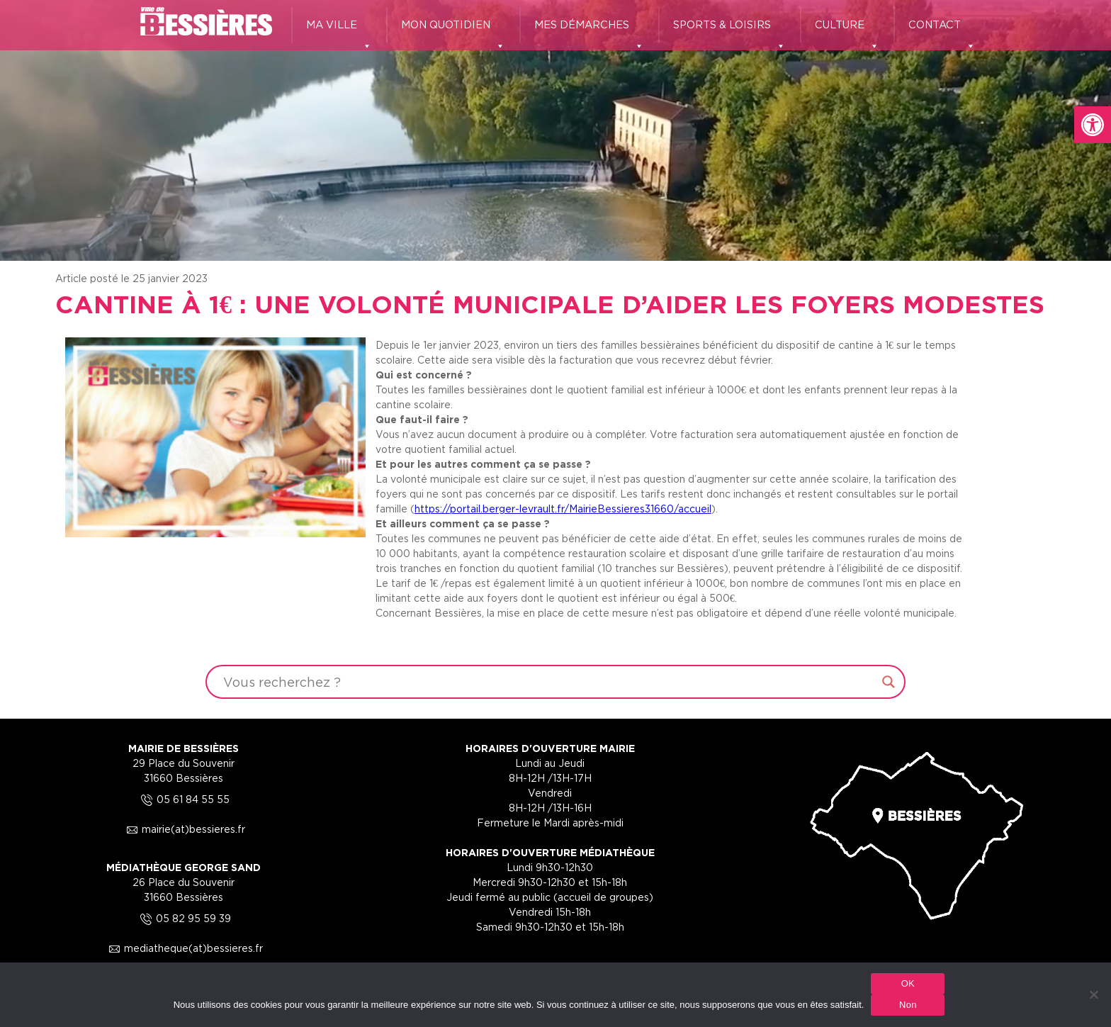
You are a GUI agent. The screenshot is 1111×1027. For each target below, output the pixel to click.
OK (908, 983)
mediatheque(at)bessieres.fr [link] (183, 948)
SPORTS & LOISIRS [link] (729, 31)
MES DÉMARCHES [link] (589, 31)
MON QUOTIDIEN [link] (453, 31)
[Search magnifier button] (888, 682)
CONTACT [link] (942, 31)
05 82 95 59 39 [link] (183, 918)
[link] (1092, 124)
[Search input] (549, 682)
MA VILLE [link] (339, 31)
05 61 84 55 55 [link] (183, 799)
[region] (555, 130)
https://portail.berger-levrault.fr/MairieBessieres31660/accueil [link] (562, 508)
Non (908, 1004)
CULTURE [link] (847, 31)
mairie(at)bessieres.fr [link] (183, 829)
